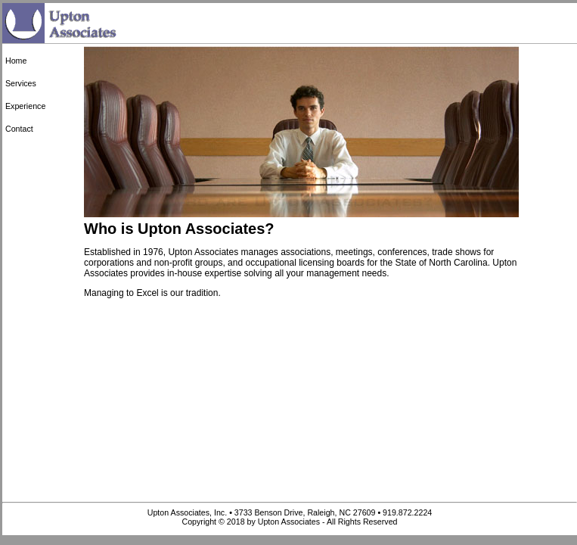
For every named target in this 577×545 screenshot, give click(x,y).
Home (15, 60)
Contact (19, 128)
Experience (25, 106)
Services (20, 83)
